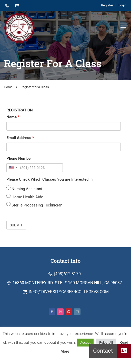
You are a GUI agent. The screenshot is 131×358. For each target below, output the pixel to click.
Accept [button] (85, 342)
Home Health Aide (24, 197)
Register (107, 5)
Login (122, 5)
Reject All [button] (106, 342)
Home (8, 88)
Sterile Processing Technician (34, 206)
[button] (124, 351)
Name (12, 118)
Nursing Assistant (24, 189)
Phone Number (19, 159)
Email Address (20, 138)
